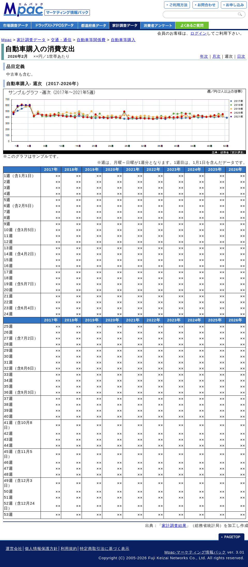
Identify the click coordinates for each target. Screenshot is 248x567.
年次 (204, 56)
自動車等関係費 (91, 40)
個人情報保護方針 (41, 549)
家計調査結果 (174, 526)
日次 (241, 56)
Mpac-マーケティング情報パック (195, 552)
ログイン (198, 33)
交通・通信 (61, 40)
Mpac (6, 40)
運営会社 (14, 549)
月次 (216, 56)
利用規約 (69, 549)
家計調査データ (31, 40)
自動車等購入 (123, 40)
